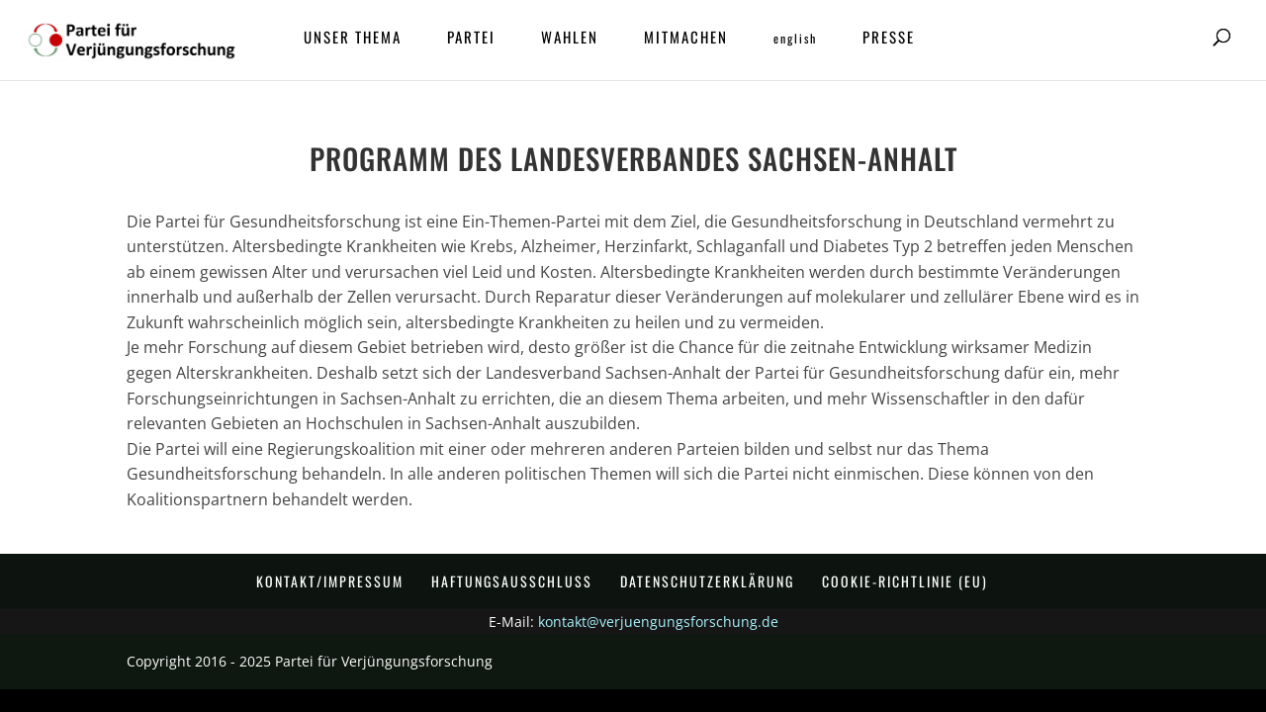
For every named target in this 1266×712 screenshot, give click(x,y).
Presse (888, 38)
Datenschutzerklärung (707, 581)
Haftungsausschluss (511, 581)
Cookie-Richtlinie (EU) (905, 581)
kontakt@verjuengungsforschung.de (658, 621)
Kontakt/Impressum (330, 581)
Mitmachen (686, 38)
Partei (471, 38)
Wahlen (569, 38)
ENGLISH (795, 39)
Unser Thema (353, 38)
